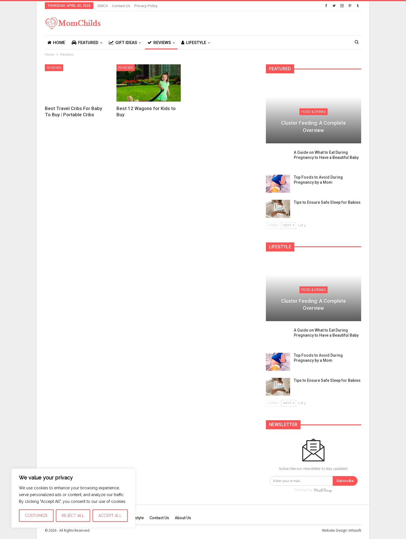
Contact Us (121, 5)
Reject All (73, 515)
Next (288, 225)
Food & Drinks (313, 112)
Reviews (159, 42)
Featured (85, 42)
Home (56, 42)
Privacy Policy (146, 5)
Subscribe (345, 481)
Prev (273, 225)
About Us (183, 517)
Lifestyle (193, 42)
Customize (36, 515)
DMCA (103, 5)
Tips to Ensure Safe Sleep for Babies (327, 202)
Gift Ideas (123, 42)
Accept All (110, 515)
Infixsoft (354, 530)
